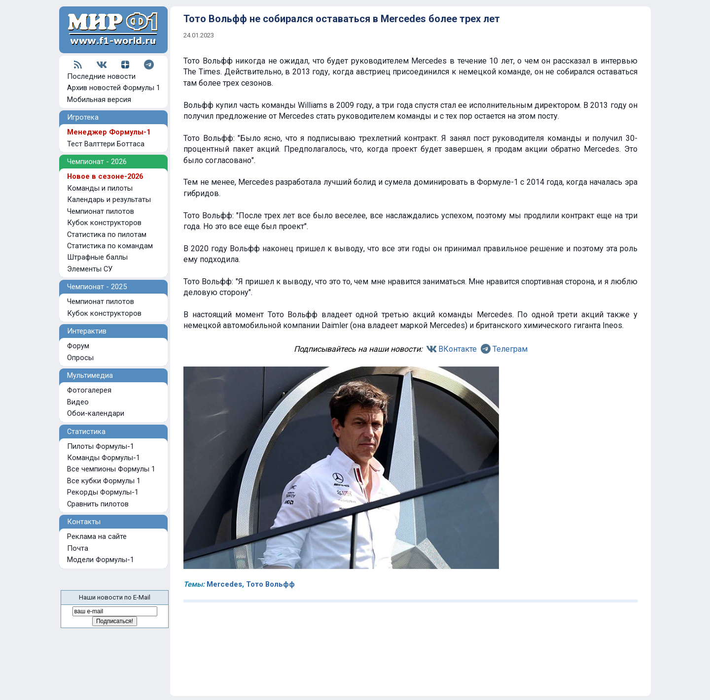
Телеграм (510, 349)
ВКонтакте (457, 349)
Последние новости (101, 76)
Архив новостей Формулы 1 (113, 87)
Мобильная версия (99, 99)
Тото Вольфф (270, 584)
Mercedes (224, 584)
